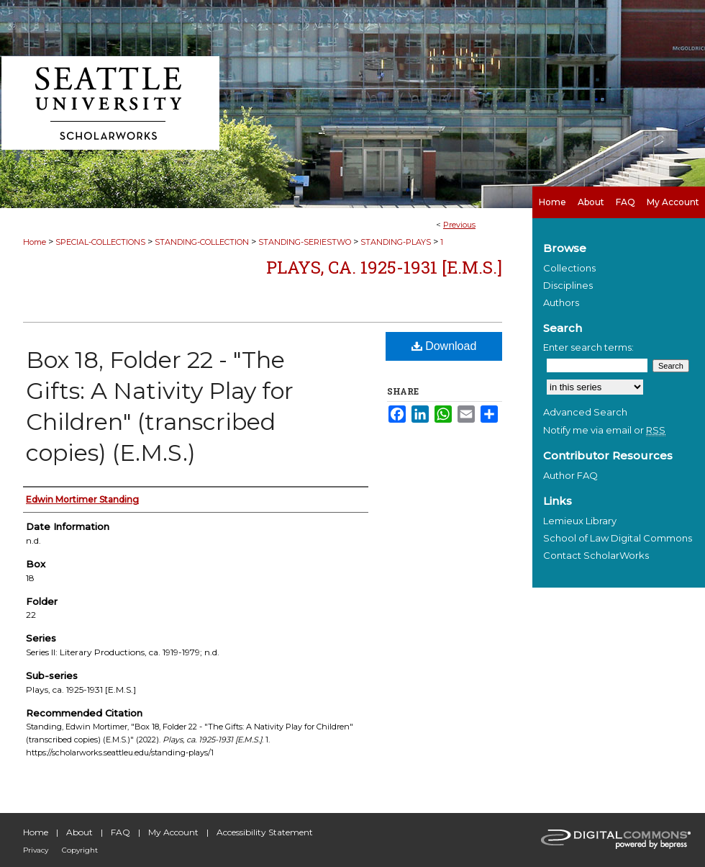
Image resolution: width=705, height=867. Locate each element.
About (79, 832)
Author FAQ (570, 475)
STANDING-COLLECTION (202, 242)
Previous (459, 225)
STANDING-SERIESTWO (304, 242)
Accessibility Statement (265, 832)
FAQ (120, 832)
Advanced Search (585, 412)
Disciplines (568, 285)
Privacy (35, 850)
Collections (569, 268)
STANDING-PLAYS (395, 242)
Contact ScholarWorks (596, 555)
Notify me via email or (604, 430)
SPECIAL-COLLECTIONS (100, 242)
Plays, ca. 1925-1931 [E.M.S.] (384, 267)
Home (34, 242)
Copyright (80, 850)
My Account (173, 832)
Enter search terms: (588, 347)
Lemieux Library (580, 520)
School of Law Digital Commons (617, 538)
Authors (561, 302)
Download (444, 346)
